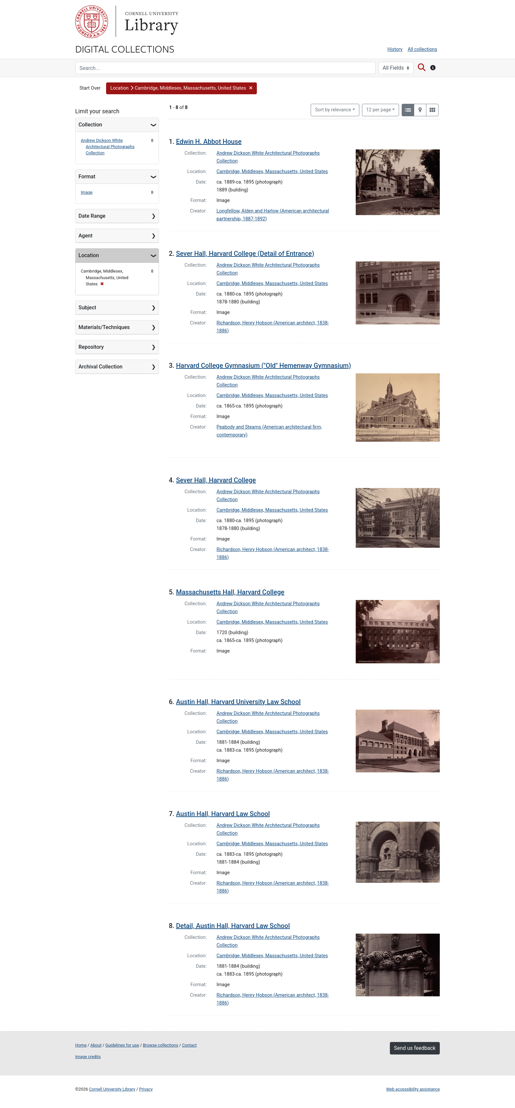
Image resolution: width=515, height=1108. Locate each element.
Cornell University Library (112, 1089)
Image (87, 192)
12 (378, 109)
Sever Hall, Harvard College (216, 480)
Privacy (145, 1089)
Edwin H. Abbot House (209, 141)
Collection (90, 125)
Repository (91, 347)
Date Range (91, 216)
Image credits (88, 1056)
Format (86, 176)
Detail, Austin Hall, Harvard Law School (233, 926)
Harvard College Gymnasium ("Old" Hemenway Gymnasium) (263, 365)
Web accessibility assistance (413, 1089)
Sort (333, 110)
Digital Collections (124, 48)
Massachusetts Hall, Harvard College (230, 592)
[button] (181, 88)
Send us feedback (415, 1048)
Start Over (90, 88)
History (395, 49)
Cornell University (91, 21)
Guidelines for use (122, 1045)
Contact (189, 1045)
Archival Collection (100, 367)
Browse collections (160, 1045)
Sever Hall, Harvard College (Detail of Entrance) (245, 253)
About (95, 1045)
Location (88, 255)
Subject (87, 307)
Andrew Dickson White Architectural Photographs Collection (108, 146)
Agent (85, 236)
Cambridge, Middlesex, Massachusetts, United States (272, 171)
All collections (422, 49)
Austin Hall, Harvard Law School (223, 814)
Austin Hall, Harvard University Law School (238, 702)
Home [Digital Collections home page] (80, 1045)
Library (150, 21)
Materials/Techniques (104, 327)
